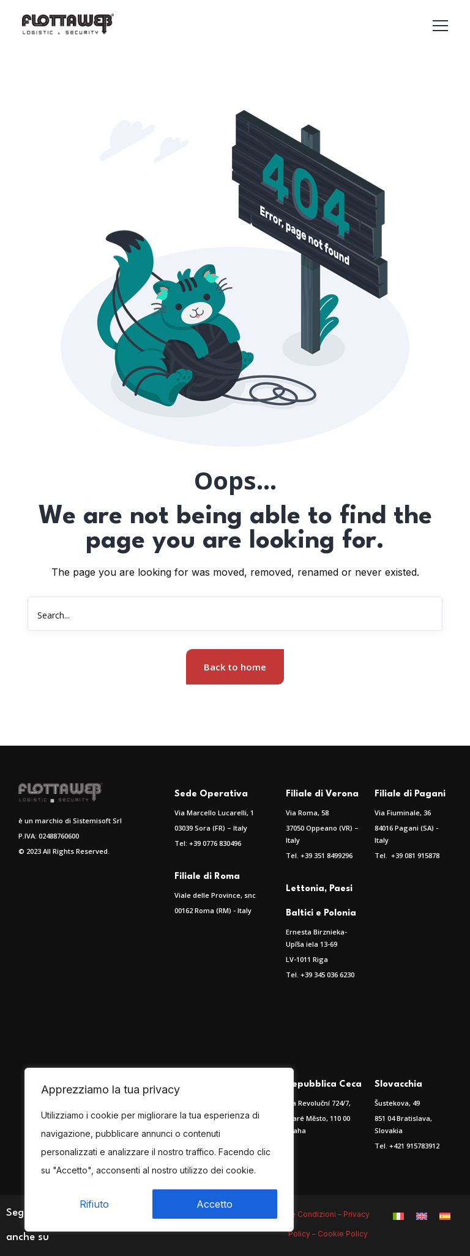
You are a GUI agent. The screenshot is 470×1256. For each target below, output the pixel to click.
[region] (159, 1150)
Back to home (235, 667)
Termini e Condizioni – (302, 1214)
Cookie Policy (344, 1233)
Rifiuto (94, 1204)
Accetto (214, 1204)
